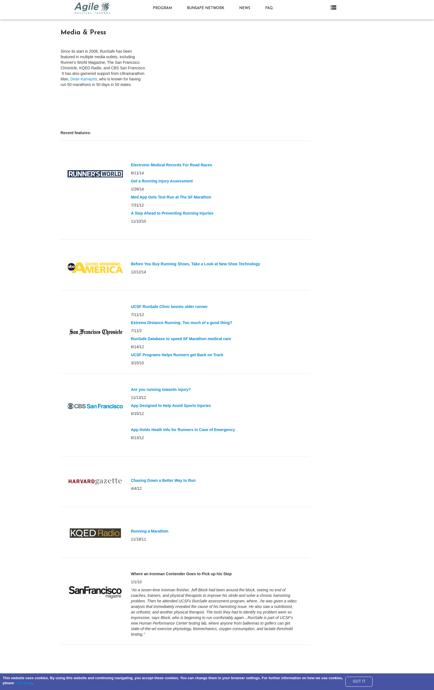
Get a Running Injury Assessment (162, 181)
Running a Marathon (149, 531)
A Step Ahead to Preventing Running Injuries (172, 213)
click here (23, 683)
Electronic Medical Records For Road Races (171, 165)
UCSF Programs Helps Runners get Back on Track (177, 355)
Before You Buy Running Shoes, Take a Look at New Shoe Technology (195, 264)
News (246, 8)
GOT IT (359, 681)
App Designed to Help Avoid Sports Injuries (171, 405)
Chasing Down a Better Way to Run (163, 480)
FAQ (269, 8)
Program (164, 8)
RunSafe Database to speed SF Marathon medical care (181, 339)
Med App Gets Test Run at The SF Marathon (171, 197)
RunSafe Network (207, 8)
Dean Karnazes (83, 79)
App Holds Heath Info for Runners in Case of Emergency (183, 429)
